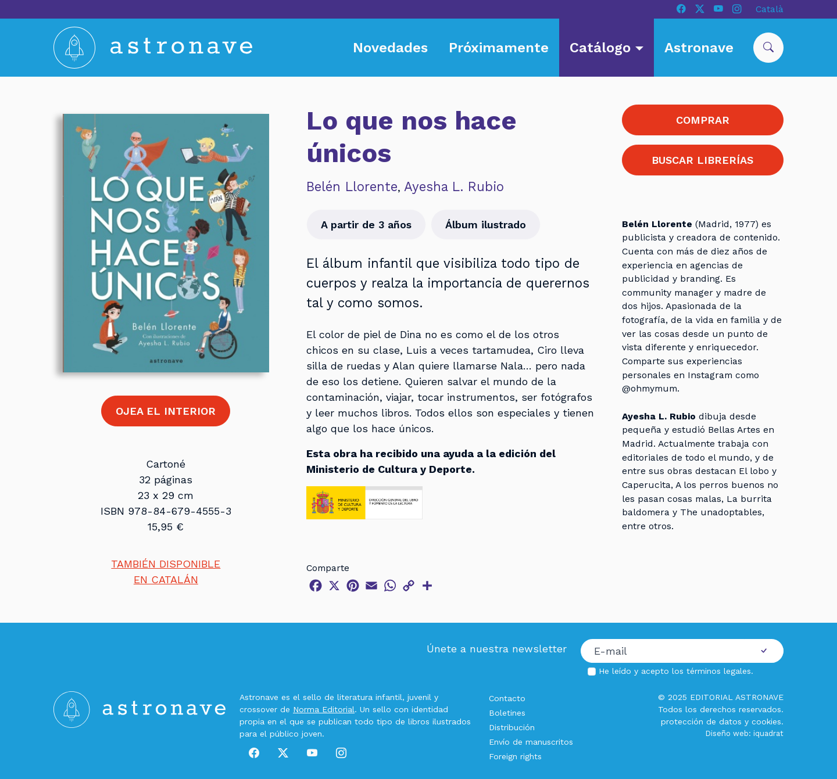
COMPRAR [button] (702, 120)
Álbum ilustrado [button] (485, 224)
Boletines (507, 712)
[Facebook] (681, 9)
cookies (766, 721)
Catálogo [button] (602, 48)
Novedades (390, 48)
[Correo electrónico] (663, 651)
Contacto (507, 698)
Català (770, 9)
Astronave (699, 48)
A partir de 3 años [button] (366, 224)
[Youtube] (718, 9)
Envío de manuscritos (531, 741)
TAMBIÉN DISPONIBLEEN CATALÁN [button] (165, 572)
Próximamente (499, 48)
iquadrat (768, 733)
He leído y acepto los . (676, 671)
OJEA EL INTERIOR (166, 411)
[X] (700, 9)
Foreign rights (515, 756)
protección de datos (701, 721)
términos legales (718, 671)
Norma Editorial (324, 709)
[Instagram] (737, 9)
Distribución (512, 727)
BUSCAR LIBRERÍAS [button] (702, 160)
